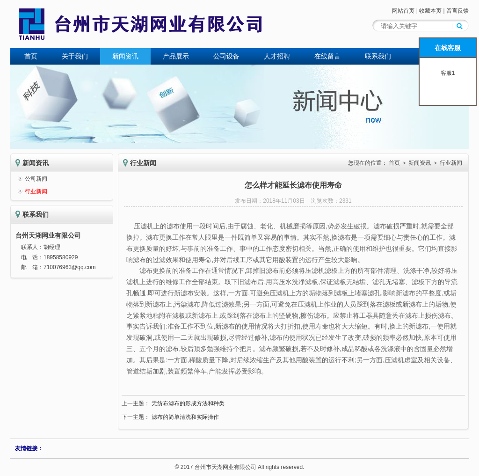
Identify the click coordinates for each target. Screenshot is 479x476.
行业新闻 (36, 191)
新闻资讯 (125, 56)
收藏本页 (430, 10)
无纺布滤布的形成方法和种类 (188, 403)
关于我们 (75, 56)
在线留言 (327, 56)
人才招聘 (277, 56)
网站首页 (403, 10)
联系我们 (378, 56)
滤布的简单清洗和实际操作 (185, 417)
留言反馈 (457, 10)
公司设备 (226, 56)
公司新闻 (36, 179)
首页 (30, 56)
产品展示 (176, 56)
